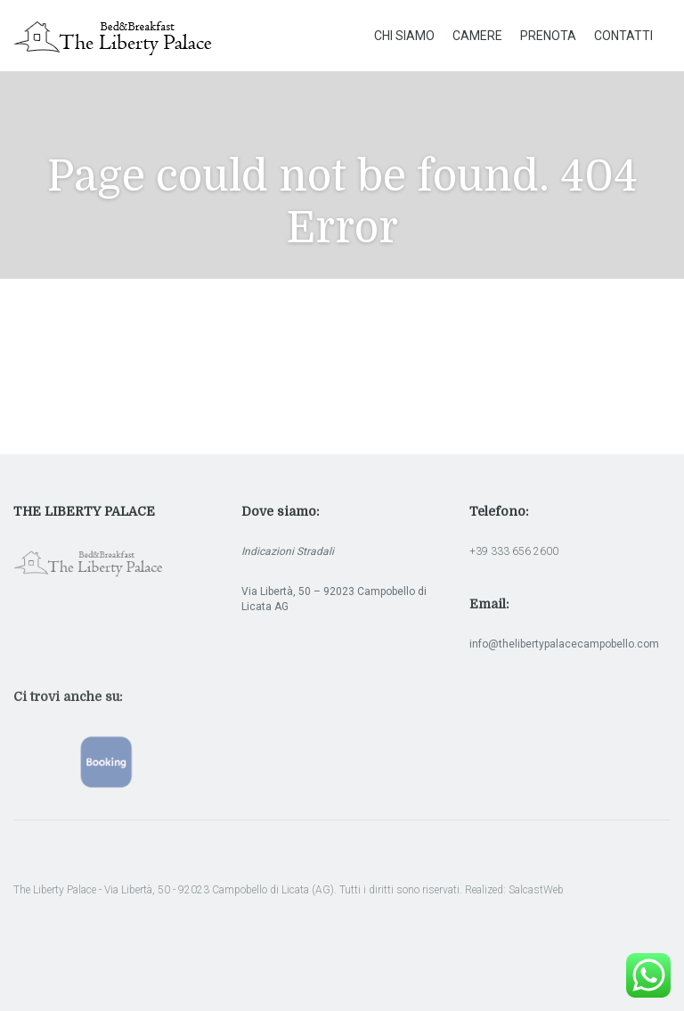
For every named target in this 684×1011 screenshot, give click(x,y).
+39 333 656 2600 (513, 551)
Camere (477, 36)
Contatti (623, 36)
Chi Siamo (404, 36)
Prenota (548, 36)
